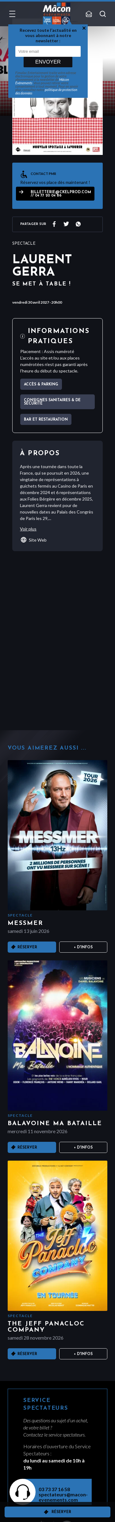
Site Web (33, 539)
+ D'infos (83, 947)
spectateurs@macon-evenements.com (61, 1497)
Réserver (61, 1512)
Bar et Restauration (46, 420)
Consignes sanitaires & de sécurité (52, 401)
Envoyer (48, 62)
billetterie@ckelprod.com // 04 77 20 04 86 (61, 194)
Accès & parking (41, 384)
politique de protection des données (46, 91)
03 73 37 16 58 (54, 1489)
